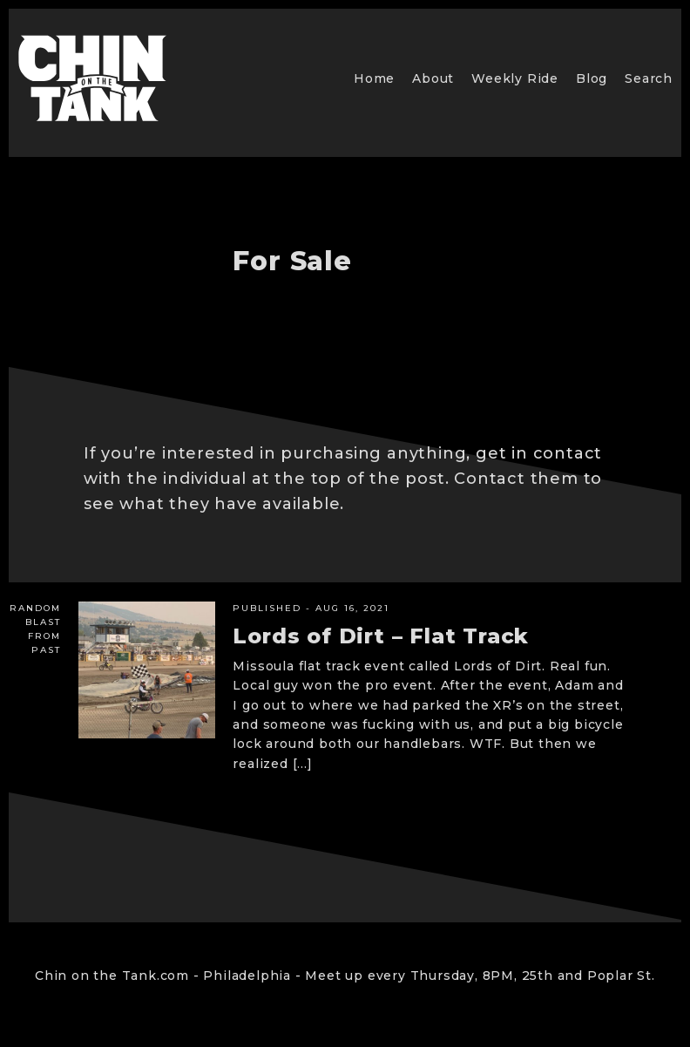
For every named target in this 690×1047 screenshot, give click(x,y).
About (433, 78)
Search (649, 78)
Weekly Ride (514, 78)
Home (374, 78)
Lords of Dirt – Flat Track (381, 636)
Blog (591, 78)
